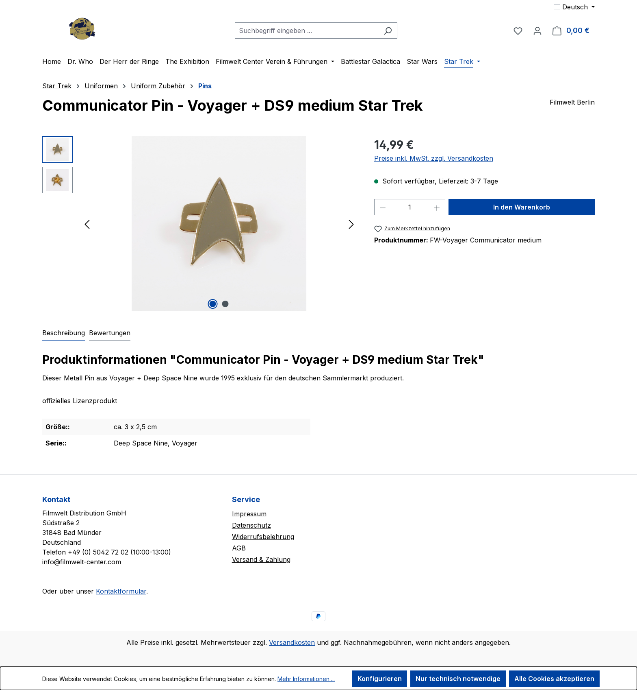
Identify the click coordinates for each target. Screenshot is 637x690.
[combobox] (307, 30)
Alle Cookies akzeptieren (554, 679)
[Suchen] (387, 30)
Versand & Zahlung (261, 559)
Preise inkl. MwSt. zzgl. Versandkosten (433, 158)
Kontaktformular (121, 591)
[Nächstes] (351, 224)
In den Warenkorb (521, 207)
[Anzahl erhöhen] (437, 207)
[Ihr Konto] (537, 30)
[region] (200, 223)
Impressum (249, 514)
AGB (239, 548)
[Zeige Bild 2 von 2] (225, 304)
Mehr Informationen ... (306, 678)
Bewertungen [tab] (109, 333)
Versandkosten (292, 642)
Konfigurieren (380, 679)
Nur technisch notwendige (458, 679)
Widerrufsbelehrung (263, 537)
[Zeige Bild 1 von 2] (213, 304)
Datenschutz (251, 525)
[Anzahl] (409, 207)
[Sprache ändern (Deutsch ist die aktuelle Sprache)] (574, 7)
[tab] (63, 333)
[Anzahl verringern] (382, 207)
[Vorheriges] (87, 224)
